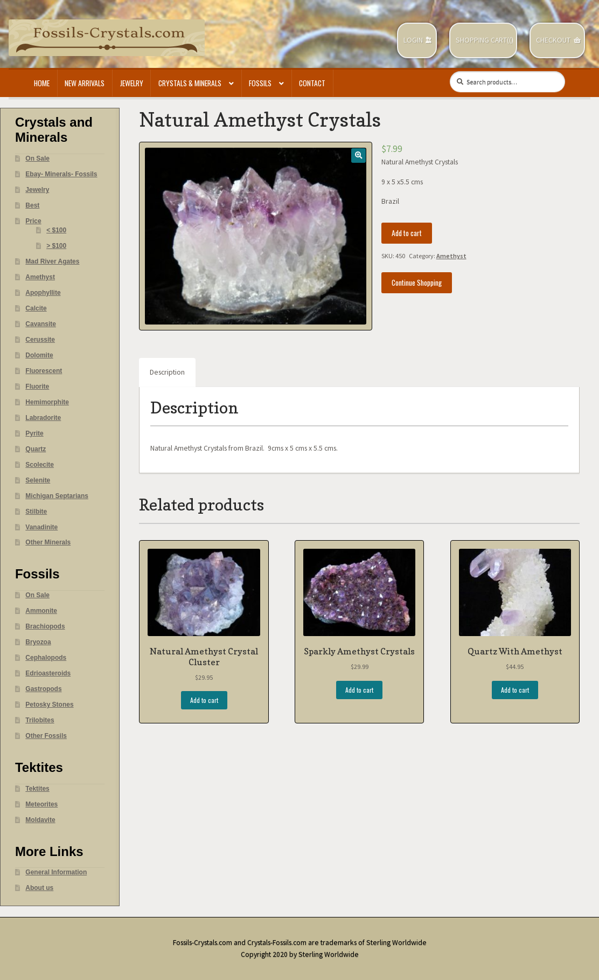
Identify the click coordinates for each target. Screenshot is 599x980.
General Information (56, 872)
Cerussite (40, 339)
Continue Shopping (417, 282)
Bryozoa (38, 642)
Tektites (37, 788)
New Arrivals (85, 83)
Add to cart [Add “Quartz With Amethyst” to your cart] (515, 689)
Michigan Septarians (56, 496)
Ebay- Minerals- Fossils (61, 174)
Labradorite (43, 418)
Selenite (37, 480)
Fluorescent (43, 371)
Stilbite (36, 511)
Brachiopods (45, 626)
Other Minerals (48, 542)
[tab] (167, 372)
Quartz (35, 449)
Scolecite (39, 464)
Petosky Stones (49, 704)
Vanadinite (41, 527)
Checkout (553, 40)
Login (413, 40)
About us (39, 888)
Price (33, 221)
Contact (312, 83)
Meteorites (41, 804)
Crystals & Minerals (189, 83)
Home (42, 83)
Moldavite (40, 820)
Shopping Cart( (482, 40)
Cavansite (40, 324)
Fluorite (37, 386)
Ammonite (41, 611)
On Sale (37, 158)
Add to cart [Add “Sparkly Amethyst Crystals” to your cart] (359, 689)
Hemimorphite (47, 402)
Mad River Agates (52, 261)
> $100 (56, 246)
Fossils (260, 83)
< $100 (56, 230)
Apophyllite (42, 292)
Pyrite (34, 433)
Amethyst (451, 256)
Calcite (35, 308)
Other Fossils (46, 736)
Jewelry (131, 83)
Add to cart (407, 232)
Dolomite (39, 355)
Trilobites (39, 720)
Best (32, 205)
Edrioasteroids (48, 673)
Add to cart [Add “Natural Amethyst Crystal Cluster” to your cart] (204, 700)
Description (167, 372)
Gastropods (43, 689)
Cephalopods (45, 657)
